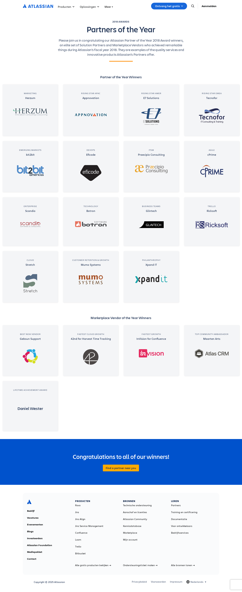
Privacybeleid (139, 581)
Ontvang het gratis (169, 6)
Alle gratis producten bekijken (93, 565)
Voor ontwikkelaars (181, 526)
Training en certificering (184, 512)
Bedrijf (30, 511)
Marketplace (130, 532)
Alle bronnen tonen (183, 565)
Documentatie (179, 519)
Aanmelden (209, 6)
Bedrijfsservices (180, 532)
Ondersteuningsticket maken (140, 565)
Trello (78, 546)
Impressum (176, 581)
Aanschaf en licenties (135, 512)
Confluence (81, 532)
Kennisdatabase (132, 526)
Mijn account (130, 539)
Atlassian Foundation (39, 545)
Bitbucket (80, 553)
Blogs (30, 531)
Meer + (109, 6)
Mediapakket (34, 552)
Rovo (77, 505)
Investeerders (35, 538)
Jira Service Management (89, 526)
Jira (77, 512)
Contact (31, 559)
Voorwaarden (158, 581)
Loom (78, 539)
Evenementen (35, 524)
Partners (176, 505)
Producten (66, 6)
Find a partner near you (121, 468)
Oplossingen (89, 6)
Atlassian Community (135, 519)
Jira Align (80, 519)
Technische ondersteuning (137, 505)
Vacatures (32, 517)
